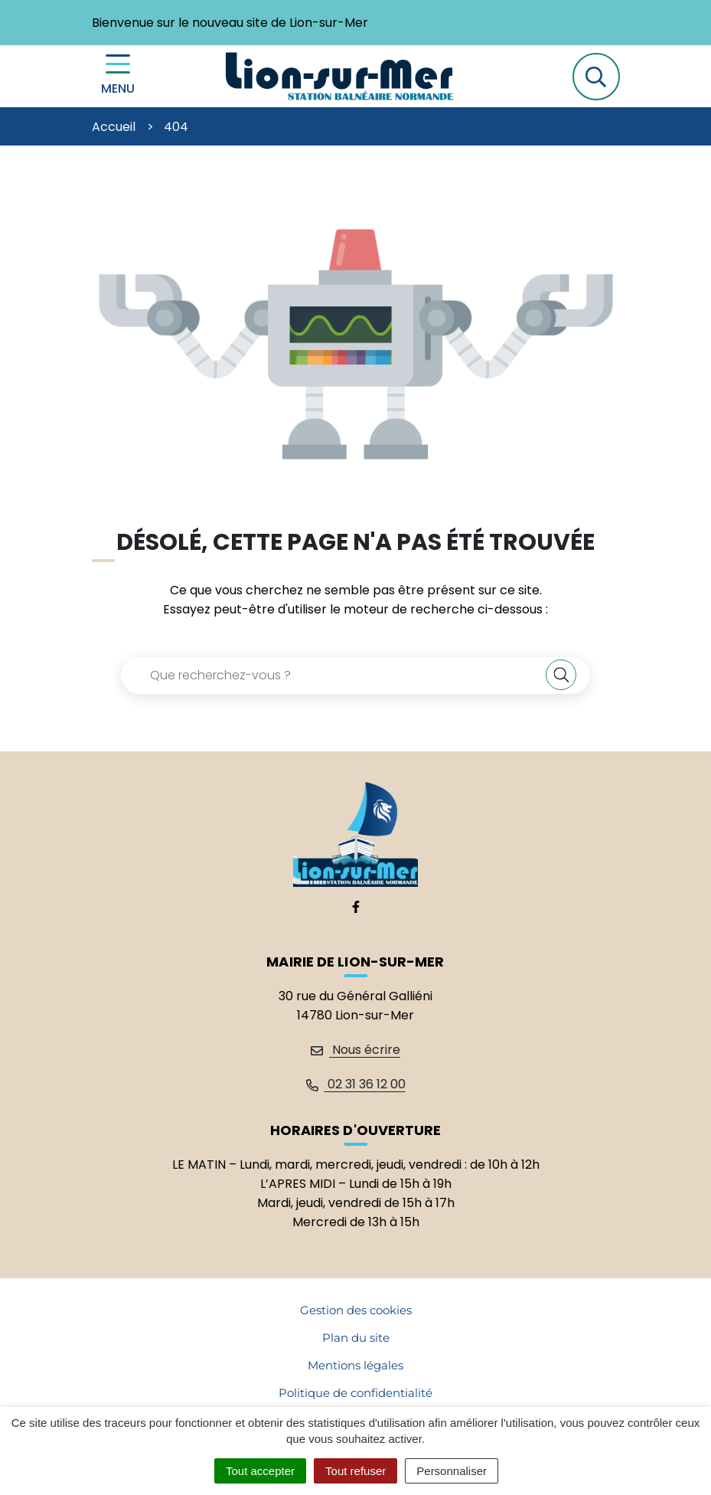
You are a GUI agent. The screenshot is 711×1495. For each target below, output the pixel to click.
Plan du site (356, 1337)
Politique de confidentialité (355, 1392)
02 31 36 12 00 (356, 1084)
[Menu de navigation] (118, 76)
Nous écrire (355, 1049)
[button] (596, 76)
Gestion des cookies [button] (356, 1310)
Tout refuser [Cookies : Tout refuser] (355, 1470)
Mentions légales (355, 1365)
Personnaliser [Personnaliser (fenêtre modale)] (451, 1470)
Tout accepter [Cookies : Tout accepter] (260, 1470)
